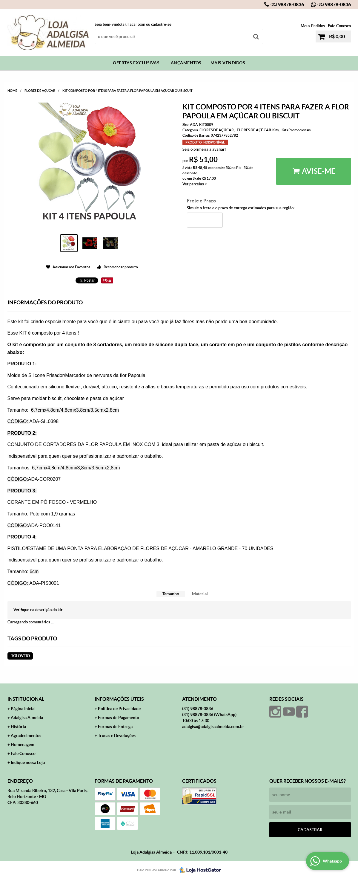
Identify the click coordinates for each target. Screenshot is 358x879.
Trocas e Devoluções (117, 735)
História (18, 726)
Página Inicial (23, 708)
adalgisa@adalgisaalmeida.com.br (213, 726)
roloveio (20, 656)
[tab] (170, 594)
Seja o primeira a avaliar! (204, 149)
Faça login (136, 24)
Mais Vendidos (228, 62)
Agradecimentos (26, 735)
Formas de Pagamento (118, 717)
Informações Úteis (119, 699)
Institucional (25, 699)
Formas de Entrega (115, 726)
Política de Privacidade (119, 708)
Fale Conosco (339, 26)
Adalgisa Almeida (27, 717)
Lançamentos (185, 62)
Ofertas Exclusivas (136, 62)
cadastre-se (161, 24)
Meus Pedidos (313, 26)
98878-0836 (287, 4)
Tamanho (170, 593)
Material (200, 593)
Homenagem (22, 744)
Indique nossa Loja (28, 762)
